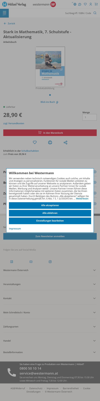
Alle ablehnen (50, 213)
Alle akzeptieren (50, 205)
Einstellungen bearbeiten (50, 220)
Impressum (15, 228)
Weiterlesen (82, 198)
